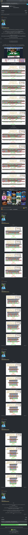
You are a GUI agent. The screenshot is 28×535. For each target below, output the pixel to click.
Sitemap (6, 527)
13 (13, 527)
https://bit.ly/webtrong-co (16, 7)
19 (17, 527)
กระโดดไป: (17, 524)
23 (20, 527)
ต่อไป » (26, 10)
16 (15, 527)
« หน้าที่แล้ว (2, 10)
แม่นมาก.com (11, 189)
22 (19, 527)
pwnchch (11, 209)
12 (12, 527)
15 (14, 527)
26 (22, 527)
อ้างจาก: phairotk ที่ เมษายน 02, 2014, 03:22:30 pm (13, 37)
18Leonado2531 (15, 209)
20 (18, 527)
